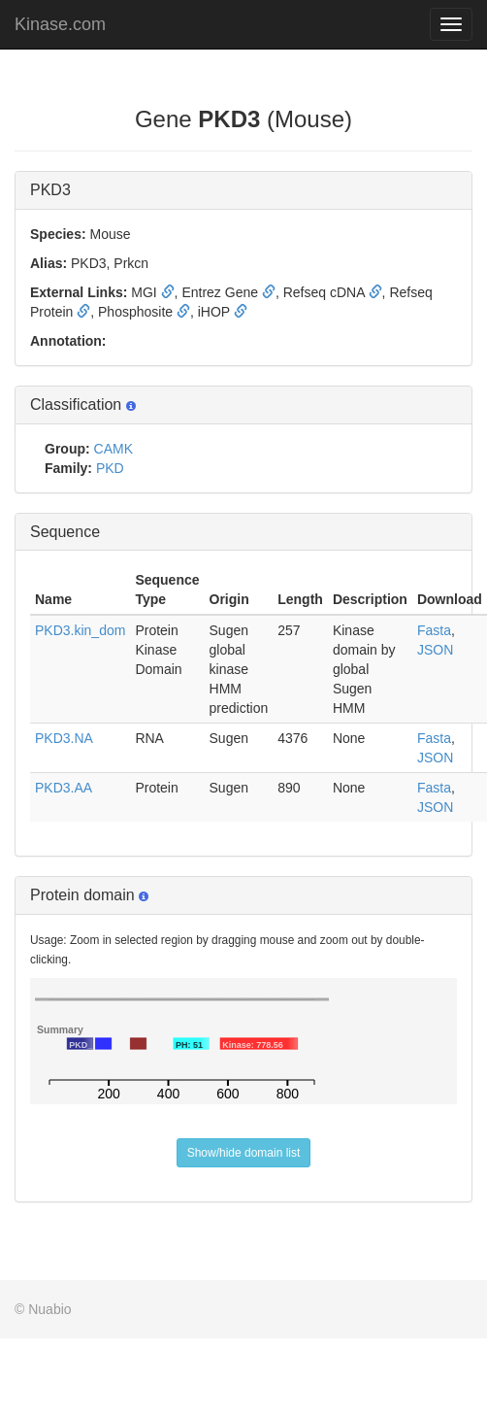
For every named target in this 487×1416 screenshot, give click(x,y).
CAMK (113, 448)
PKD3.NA (64, 738)
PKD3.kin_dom (80, 630)
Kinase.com (60, 24)
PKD (110, 468)
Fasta (434, 630)
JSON (435, 649)
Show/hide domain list (244, 1153)
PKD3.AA (63, 787)
